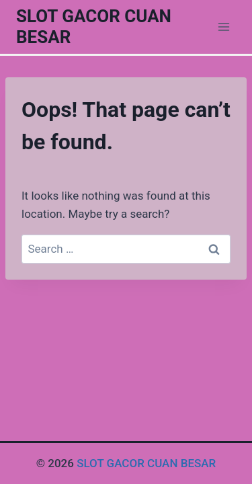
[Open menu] (223, 26)
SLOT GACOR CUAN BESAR (146, 463)
